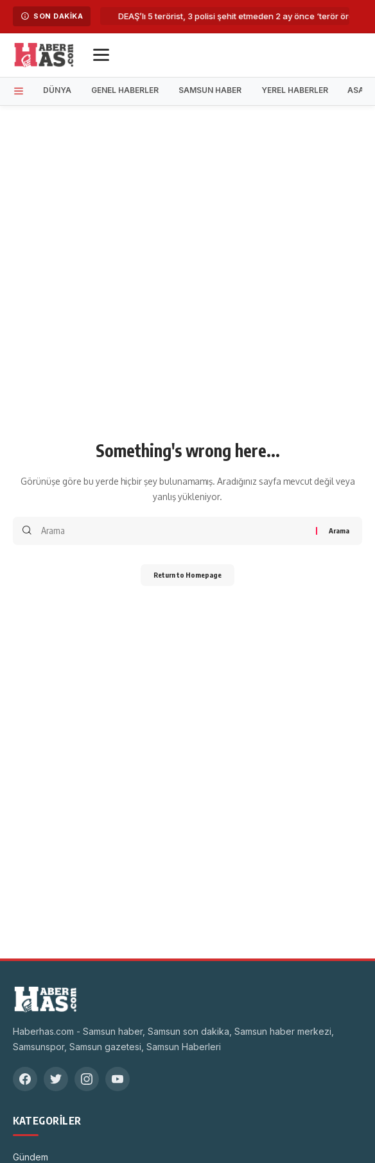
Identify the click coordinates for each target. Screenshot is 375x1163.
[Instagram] (86, 1079)
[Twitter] (56, 1079)
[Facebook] (25, 1079)
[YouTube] (117, 1079)
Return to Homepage (187, 575)
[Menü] (101, 55)
